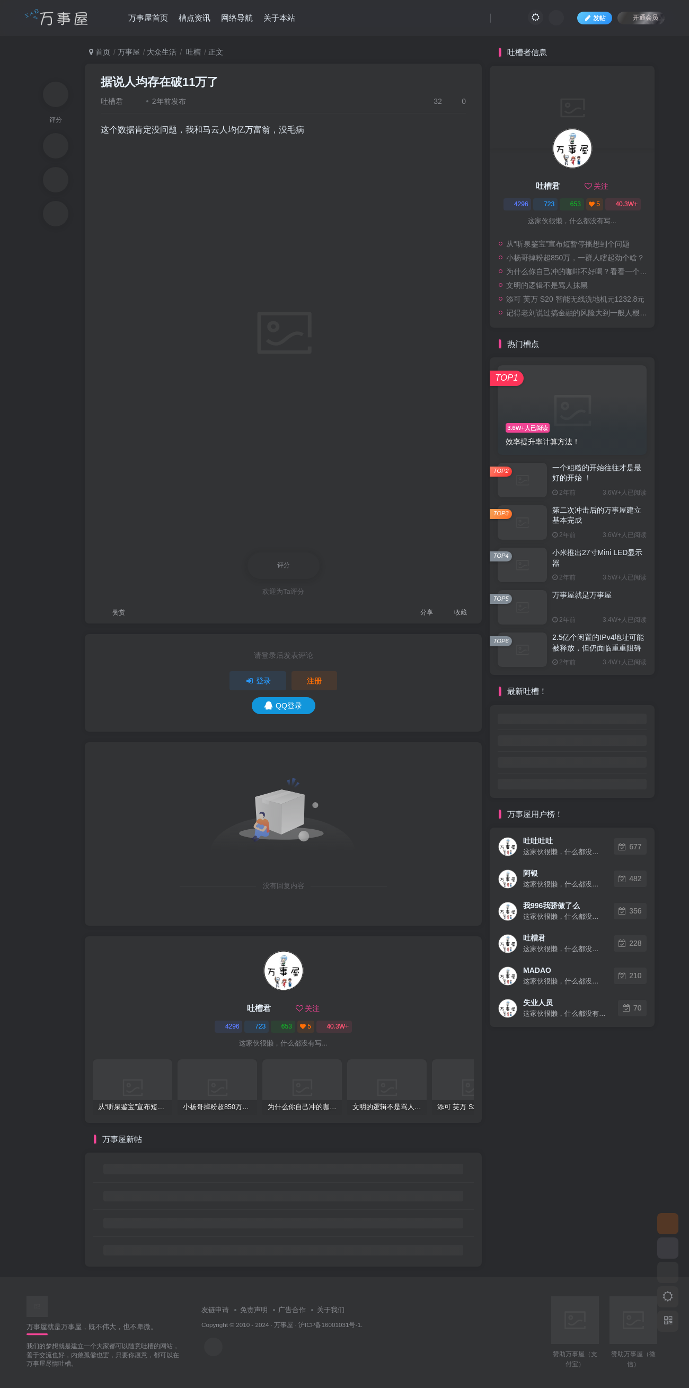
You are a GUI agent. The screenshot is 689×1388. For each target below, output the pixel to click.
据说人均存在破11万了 (159, 82)
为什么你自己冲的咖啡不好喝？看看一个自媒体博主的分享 (577, 271)
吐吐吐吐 (538, 841)
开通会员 (641, 17)
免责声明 (254, 1310)
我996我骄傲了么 (551, 905)
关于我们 (330, 1310)
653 (283, 1026)
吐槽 (192, 52)
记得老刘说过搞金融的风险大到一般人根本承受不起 (577, 313)
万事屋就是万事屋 (582, 595)
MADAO (537, 970)
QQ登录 (283, 705)
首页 (99, 52)
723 (257, 1026)
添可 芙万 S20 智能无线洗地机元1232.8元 (575, 299)
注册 (314, 681)
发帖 (595, 18)
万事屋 (129, 52)
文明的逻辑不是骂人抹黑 (547, 285)
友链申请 (215, 1310)
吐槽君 (112, 101)
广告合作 (292, 1310)
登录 (258, 681)
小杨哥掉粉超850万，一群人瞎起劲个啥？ (575, 257)
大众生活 (161, 52)
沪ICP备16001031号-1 (329, 1324)
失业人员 (538, 1002)
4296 (229, 1026)
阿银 (530, 873)
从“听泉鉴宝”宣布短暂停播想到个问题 (568, 244)
